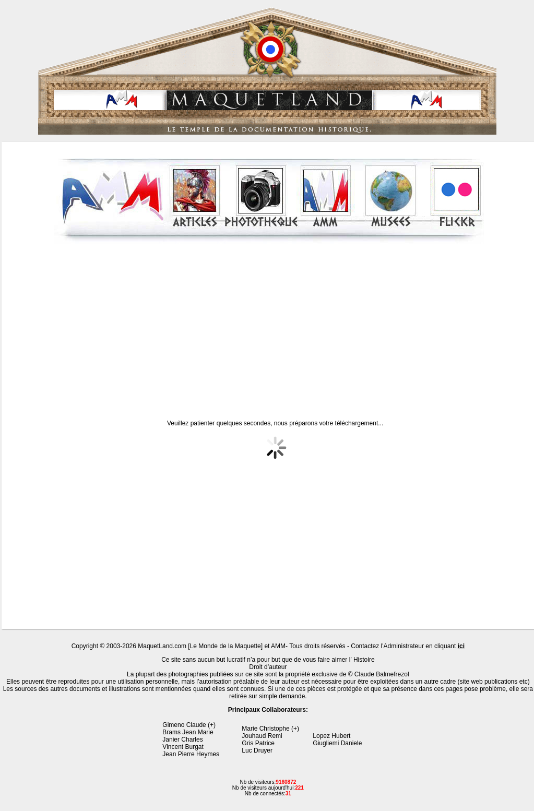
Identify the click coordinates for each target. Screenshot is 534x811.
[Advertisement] (269, 323)
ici (461, 646)
